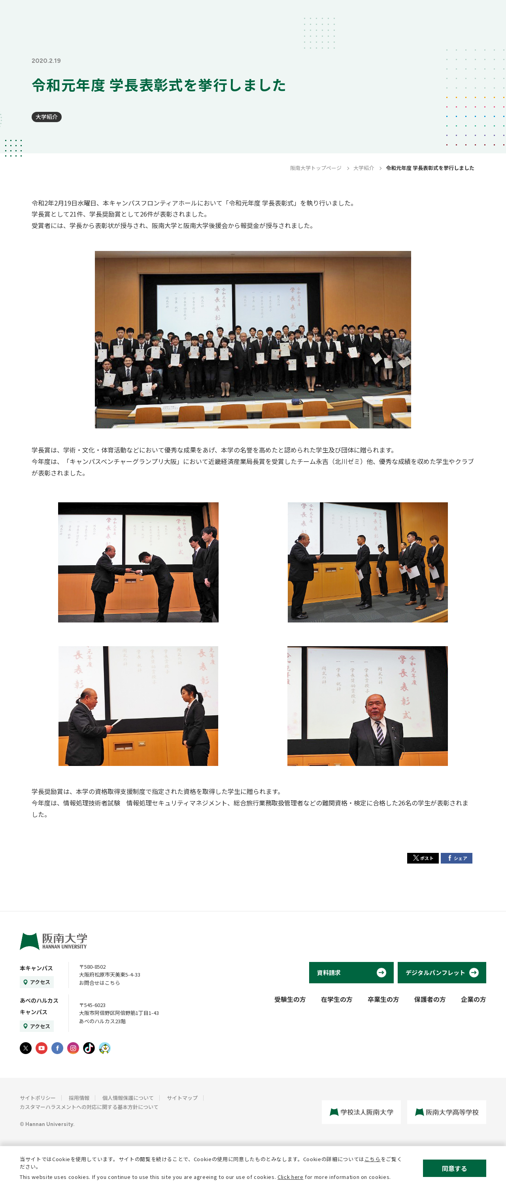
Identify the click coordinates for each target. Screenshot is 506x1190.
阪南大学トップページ (316, 168)
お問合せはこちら (99, 982)
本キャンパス (36, 968)
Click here (291, 1177)
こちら (372, 1159)
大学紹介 (47, 117)
